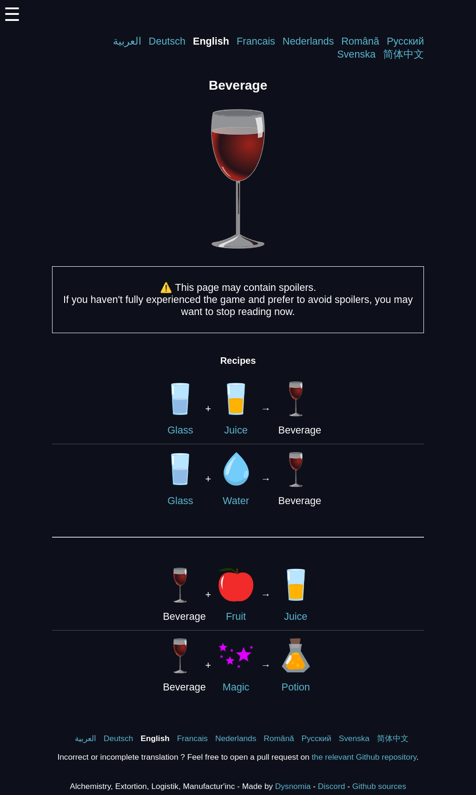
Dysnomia (293, 786)
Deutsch (167, 41)
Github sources (379, 786)
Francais (256, 41)
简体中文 (403, 54)
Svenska (356, 54)
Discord (331, 786)
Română (360, 41)
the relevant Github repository (364, 757)
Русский (405, 41)
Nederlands (308, 41)
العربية (127, 41)
